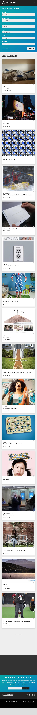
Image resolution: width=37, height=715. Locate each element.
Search (31, 48)
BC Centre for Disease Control (10, 228)
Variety (4, 371)
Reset (5, 48)
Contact (20, 701)
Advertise (29, 701)
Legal (33, 701)
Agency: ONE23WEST (7, 90)
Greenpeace (5, 264)
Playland (5, 406)
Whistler (5, 584)
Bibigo (4, 122)
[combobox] (18, 20)
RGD (4, 157)
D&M (4, 549)
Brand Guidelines (30, 703)
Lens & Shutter (6, 193)
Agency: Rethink (6, 126)
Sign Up (26, 688)
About (24, 701)
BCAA (4, 86)
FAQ (17, 701)
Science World (6, 300)
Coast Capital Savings (8, 513)
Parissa (4, 335)
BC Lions (5, 620)
